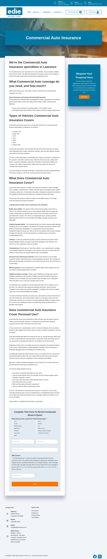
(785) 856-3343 (78, 4)
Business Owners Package (44, 430)
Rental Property (18, 426)
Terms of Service (48, 467)
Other (15, 435)
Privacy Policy (23, 467)
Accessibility (35, 516)
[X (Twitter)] (100, 555)
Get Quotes (35, 509)
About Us (37, 12)
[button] (84, 97)
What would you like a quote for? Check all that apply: (29, 419)
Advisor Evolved (43, 554)
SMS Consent (16, 455)
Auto (15, 421)
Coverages (47, 12)
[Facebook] (95, 555)
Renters (40, 423)
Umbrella (16, 430)
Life (39, 426)
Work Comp (17, 433)
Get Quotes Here (75, 12)
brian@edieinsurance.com (95, 4)
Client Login (94, 12)
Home (29, 12)
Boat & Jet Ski (41, 428)
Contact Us (59, 12)
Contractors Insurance (43, 433)
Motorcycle (16, 428)
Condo (15, 423)
